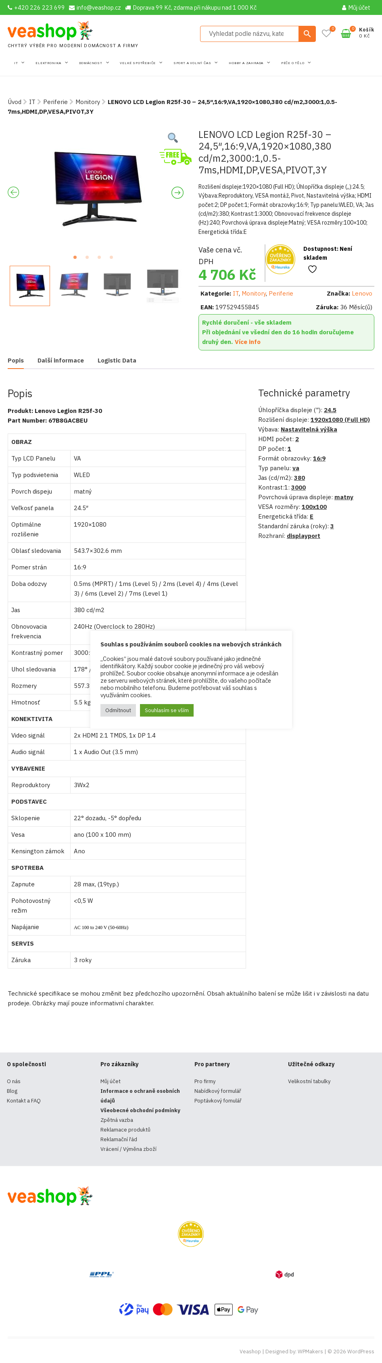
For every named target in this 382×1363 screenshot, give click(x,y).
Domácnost (91, 63)
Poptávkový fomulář (218, 1100)
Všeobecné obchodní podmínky (140, 1110)
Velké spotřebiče (138, 63)
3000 (298, 487)
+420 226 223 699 (36, 7)
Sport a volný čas (192, 63)
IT (16, 63)
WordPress (360, 1351)
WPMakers (310, 1351)
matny (343, 497)
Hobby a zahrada (247, 63)
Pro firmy (204, 1081)
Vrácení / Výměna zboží (128, 1149)
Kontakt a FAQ (24, 1100)
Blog (12, 1091)
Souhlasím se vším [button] (167, 710)
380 (299, 477)
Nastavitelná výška (309, 429)
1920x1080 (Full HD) (340, 419)
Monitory (87, 102)
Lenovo (362, 293)
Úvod (14, 102)
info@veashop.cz (95, 7)
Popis (16, 360)
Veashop (250, 1351)
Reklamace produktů (125, 1129)
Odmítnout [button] (118, 710)
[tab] (16, 360)
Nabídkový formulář (217, 1091)
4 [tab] (114, 260)
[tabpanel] (96, 189)
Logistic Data (117, 360)
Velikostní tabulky (309, 1081)
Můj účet (356, 7)
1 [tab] (77, 260)
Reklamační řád (118, 1139)
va (295, 468)
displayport (303, 536)
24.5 (330, 410)
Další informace (61, 360)
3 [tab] (102, 260)
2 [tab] (90, 260)
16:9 (319, 458)
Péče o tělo (293, 63)
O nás (14, 1081)
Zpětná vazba (116, 1120)
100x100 (314, 507)
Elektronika (49, 63)
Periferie (55, 102)
